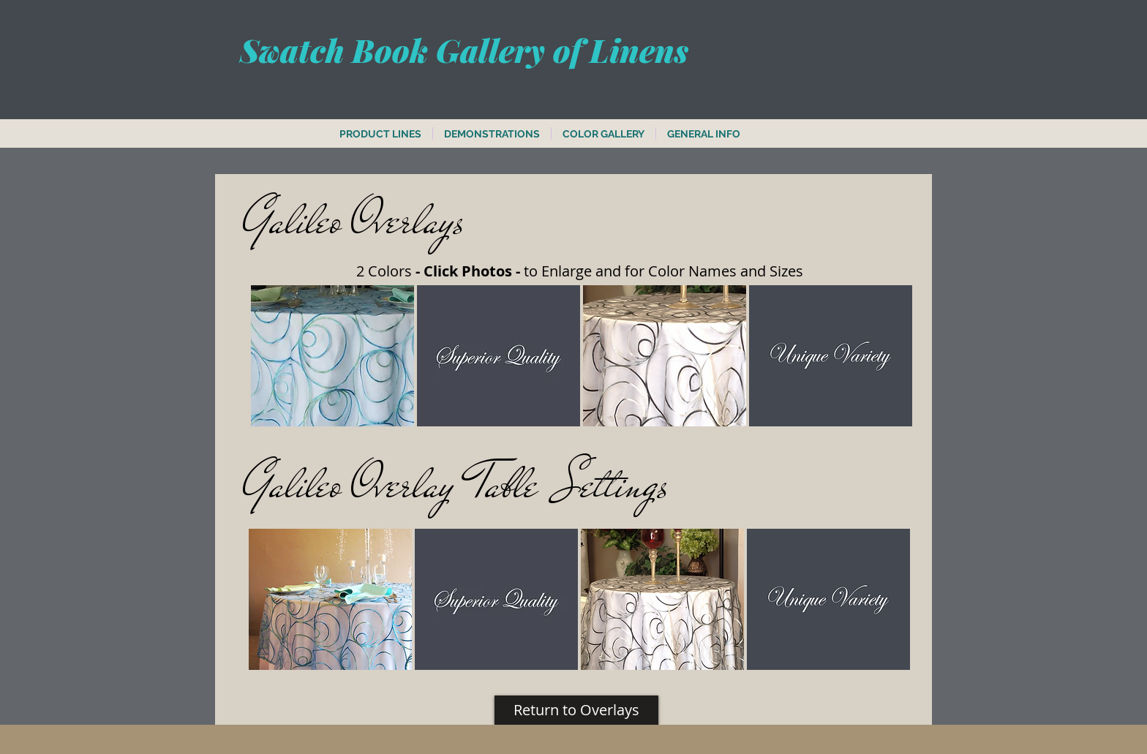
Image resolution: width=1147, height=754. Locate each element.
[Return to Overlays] (576, 710)
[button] (332, 355)
